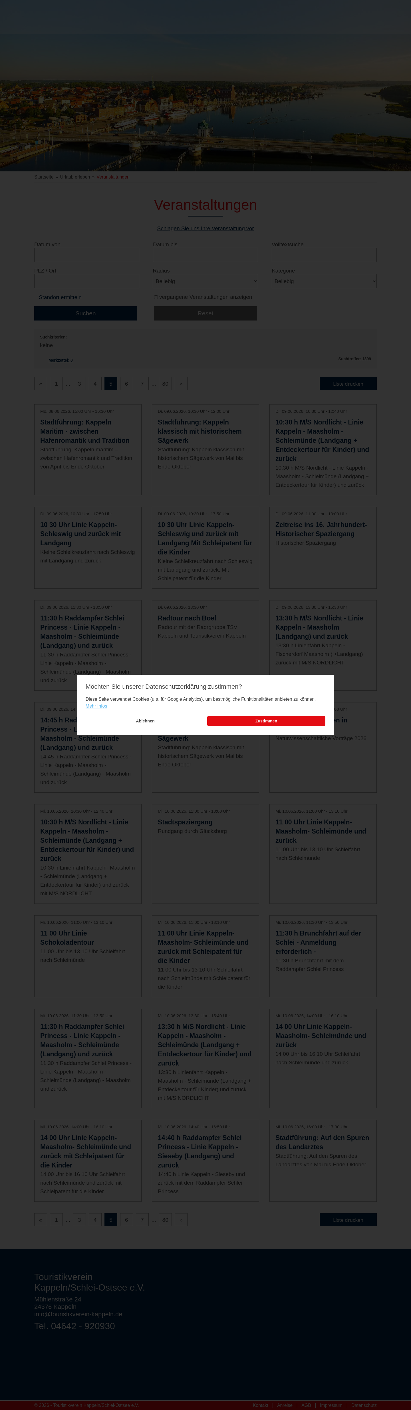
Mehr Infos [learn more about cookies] (96, 706)
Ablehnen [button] (145, 721)
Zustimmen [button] (266, 721)
